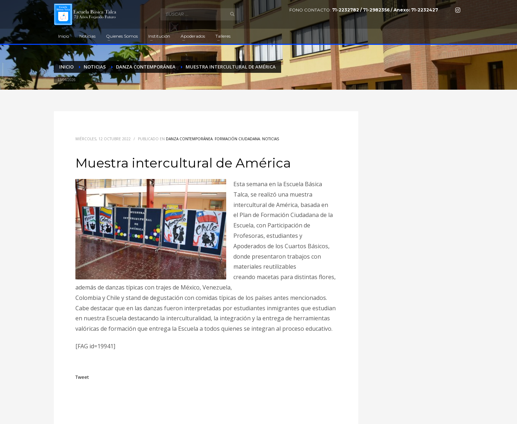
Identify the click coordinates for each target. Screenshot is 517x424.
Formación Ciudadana (237, 138)
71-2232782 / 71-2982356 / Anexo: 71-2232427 (385, 10)
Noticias (270, 138)
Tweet (82, 377)
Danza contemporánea (189, 138)
